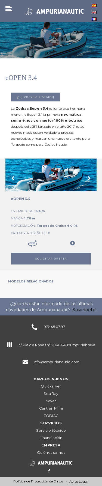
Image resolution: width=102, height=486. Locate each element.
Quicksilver (51, 386)
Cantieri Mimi (51, 408)
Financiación (50, 438)
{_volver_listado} (35, 97)
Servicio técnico (51, 430)
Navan (51, 401)
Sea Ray (51, 393)
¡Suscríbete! (84, 309)
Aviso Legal (78, 481)
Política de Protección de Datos (38, 481)
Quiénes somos (51, 452)
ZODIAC (51, 415)
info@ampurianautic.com (56, 362)
